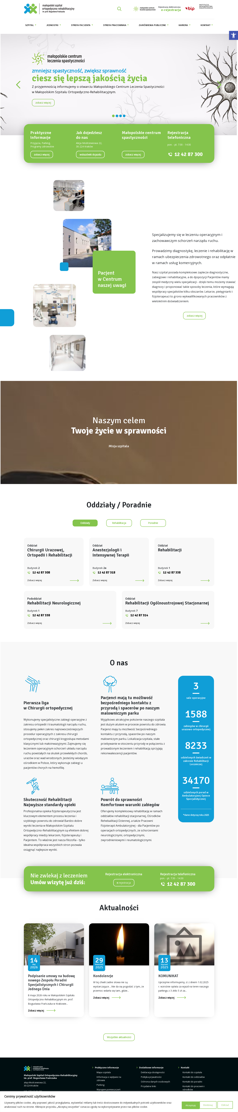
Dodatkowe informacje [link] (152, 1077)
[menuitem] (31, 25)
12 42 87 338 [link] (165, 572)
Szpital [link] (29, 25)
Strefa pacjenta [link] (81, 25)
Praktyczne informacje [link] (108, 1077)
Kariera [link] (183, 25)
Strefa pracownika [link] (115, 25)
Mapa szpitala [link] (104, 1082)
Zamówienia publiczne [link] (152, 25)
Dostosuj (182, 1105)
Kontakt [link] (206, 25)
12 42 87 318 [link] (112, 572)
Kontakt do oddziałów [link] (193, 1087)
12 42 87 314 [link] (139, 626)
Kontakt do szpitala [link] (192, 1082)
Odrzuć (202, 1105)
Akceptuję (223, 1105)
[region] (119, 1102)
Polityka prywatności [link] (152, 1087)
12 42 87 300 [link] (188, 154)
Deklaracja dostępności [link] (153, 1082)
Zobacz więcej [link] (52, 580)
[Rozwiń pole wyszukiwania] (119, 8)
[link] (233, 35)
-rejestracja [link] (124, 893)
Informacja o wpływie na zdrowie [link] (109, 1089)
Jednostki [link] (52, 25)
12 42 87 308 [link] (59, 572)
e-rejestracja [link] (171, 10)
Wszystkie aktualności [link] (119, 1047)
